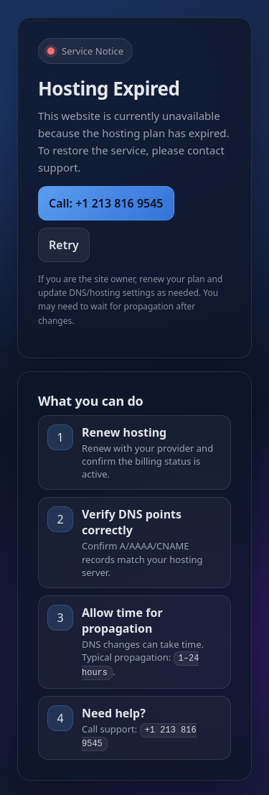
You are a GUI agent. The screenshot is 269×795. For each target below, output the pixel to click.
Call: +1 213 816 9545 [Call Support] (106, 203)
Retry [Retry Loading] (64, 245)
